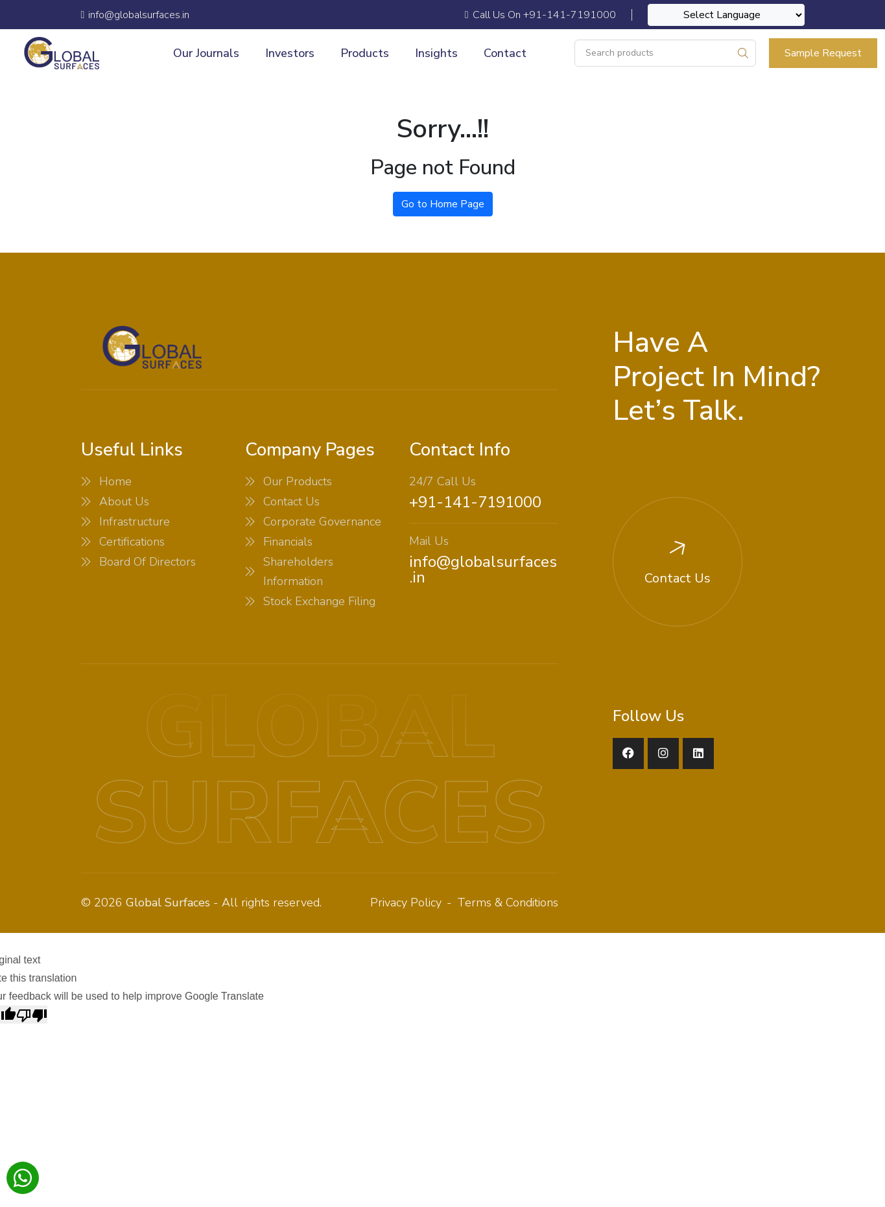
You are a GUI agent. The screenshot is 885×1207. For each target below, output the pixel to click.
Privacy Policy (406, 902)
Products (364, 53)
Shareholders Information (298, 571)
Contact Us (291, 501)
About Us (124, 501)
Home (115, 481)
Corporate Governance (322, 521)
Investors (289, 53)
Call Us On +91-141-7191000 (540, 15)
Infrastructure (134, 521)
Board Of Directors (147, 561)
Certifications (132, 541)
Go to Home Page (442, 204)
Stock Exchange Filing (319, 601)
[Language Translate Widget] (726, 15)
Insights (436, 53)
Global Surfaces (168, 902)
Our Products (297, 481)
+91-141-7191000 (475, 502)
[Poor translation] (31, 1015)
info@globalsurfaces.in (483, 569)
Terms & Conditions (507, 902)
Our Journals (206, 53)
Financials (288, 541)
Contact (505, 53)
